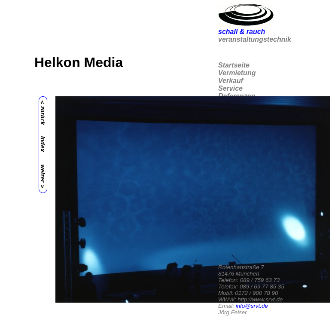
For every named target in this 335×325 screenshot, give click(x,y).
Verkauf (230, 80)
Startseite (234, 65)
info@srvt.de (252, 306)
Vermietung (237, 73)
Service (230, 88)
